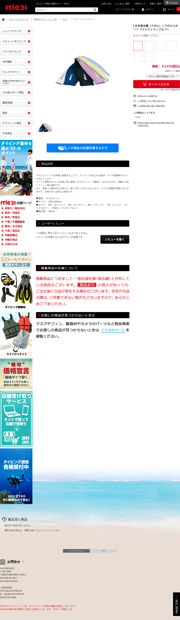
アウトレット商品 (12, 123)
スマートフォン (76, 551)
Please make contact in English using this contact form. (156, 124)
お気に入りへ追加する (147, 96)
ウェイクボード (11, 72)
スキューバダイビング (14, 41)
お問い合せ (106, 4)
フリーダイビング (12, 51)
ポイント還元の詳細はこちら (162, 76)
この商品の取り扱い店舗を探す (151, 106)
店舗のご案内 (155, 4)
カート (174, 9)
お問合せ (13, 562)
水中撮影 (7, 61)
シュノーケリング (12, 31)
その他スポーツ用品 (13, 92)
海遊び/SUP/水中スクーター (14, 82)
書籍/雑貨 (8, 102)
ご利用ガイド (139, 4)
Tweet (138, 117)
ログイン (149, 9)
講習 (5, 113)
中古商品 (7, 133)
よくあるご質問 (122, 4)
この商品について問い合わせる (151, 101)
